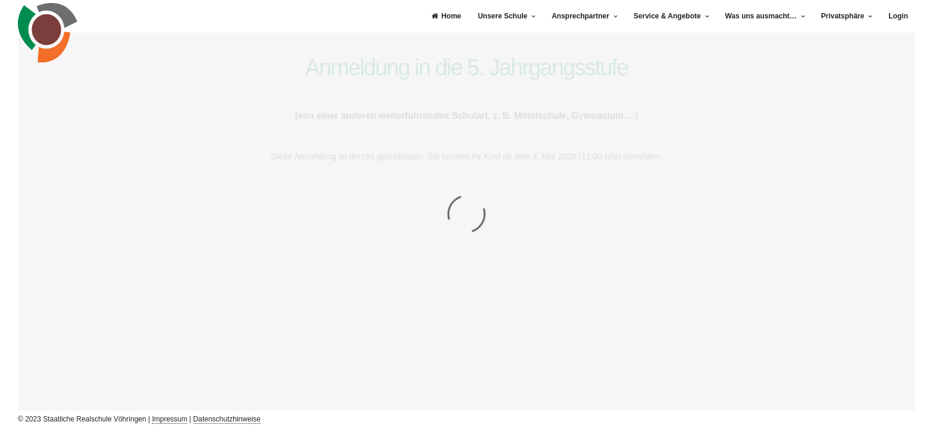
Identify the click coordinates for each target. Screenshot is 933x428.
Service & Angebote (667, 16)
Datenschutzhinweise (227, 419)
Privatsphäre (843, 16)
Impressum (169, 419)
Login (898, 16)
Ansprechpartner (580, 16)
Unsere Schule (502, 16)
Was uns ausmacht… (761, 16)
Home (446, 16)
